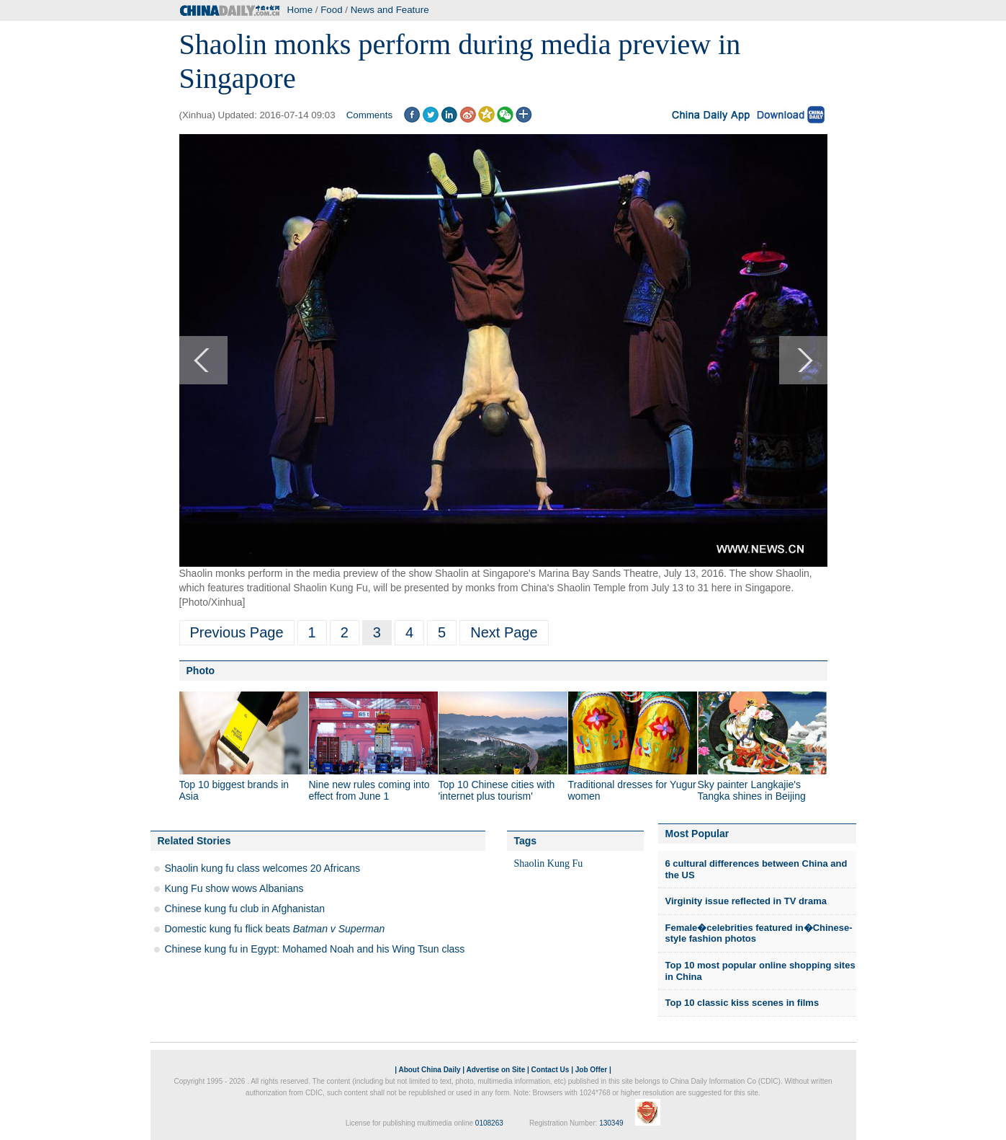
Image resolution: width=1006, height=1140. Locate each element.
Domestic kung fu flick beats (275, 928)
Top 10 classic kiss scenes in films (742, 1002)
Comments (369, 115)
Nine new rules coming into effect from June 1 (369, 790)
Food (331, 9)
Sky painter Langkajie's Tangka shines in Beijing (752, 790)
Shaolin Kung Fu (548, 863)
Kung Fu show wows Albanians (234, 888)
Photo (201, 670)
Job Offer (591, 1070)
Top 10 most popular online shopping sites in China (760, 971)
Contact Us (550, 1070)
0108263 (489, 1123)
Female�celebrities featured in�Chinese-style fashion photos (759, 933)
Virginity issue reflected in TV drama (746, 901)
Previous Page (237, 632)
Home (300, 9)
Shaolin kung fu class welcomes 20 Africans (263, 868)
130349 (611, 1123)
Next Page (503, 632)
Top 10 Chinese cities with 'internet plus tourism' (497, 790)
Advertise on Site (496, 1070)
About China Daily (429, 1070)
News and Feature (390, 9)
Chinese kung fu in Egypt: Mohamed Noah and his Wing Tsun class (315, 949)
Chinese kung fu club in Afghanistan (245, 908)
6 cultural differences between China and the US (756, 869)
